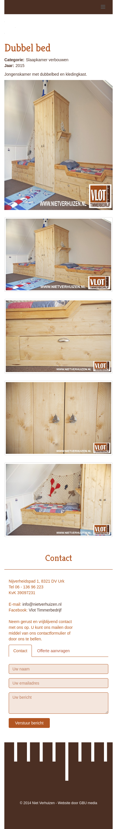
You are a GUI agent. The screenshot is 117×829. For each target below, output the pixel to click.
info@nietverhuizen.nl (41, 604)
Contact (20, 650)
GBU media (88, 803)
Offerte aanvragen (53, 650)
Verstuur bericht (29, 723)
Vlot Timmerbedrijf (45, 610)
